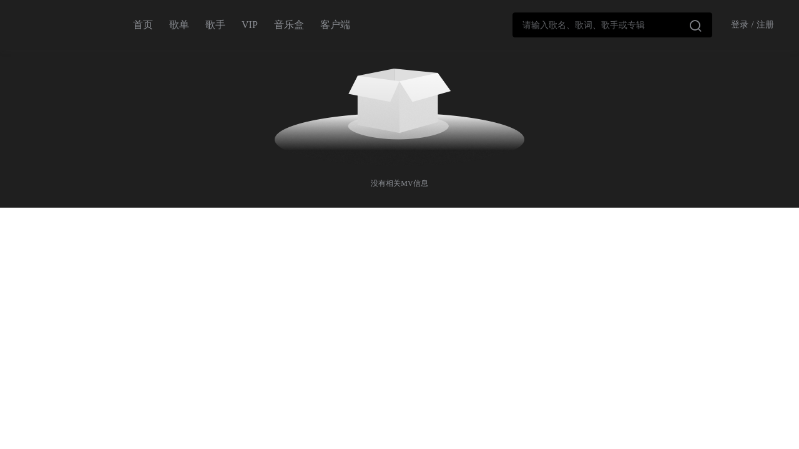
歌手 (215, 24)
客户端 (335, 24)
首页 (143, 24)
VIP (250, 24)
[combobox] (612, 24)
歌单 (179, 24)
